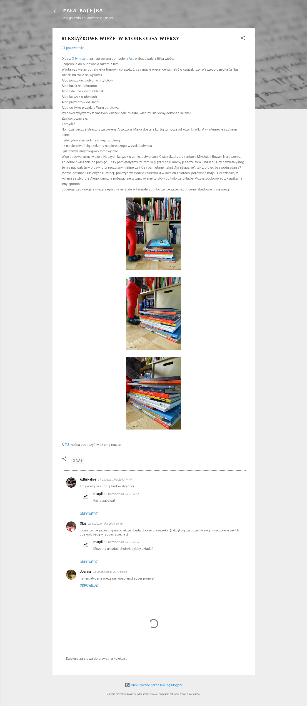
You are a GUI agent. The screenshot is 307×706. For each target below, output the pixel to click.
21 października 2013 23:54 (121, 494)
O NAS (77, 461)
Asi (131, 59)
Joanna (85, 572)
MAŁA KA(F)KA (83, 11)
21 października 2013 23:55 (121, 542)
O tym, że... (80, 59)
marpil (97, 494)
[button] (243, 38)
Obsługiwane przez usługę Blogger (153, 685)
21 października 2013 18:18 (105, 523)
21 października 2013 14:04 (115, 479)
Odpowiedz (89, 514)
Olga (83, 523)
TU (67, 445)
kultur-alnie (88, 479)
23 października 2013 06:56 (110, 571)
